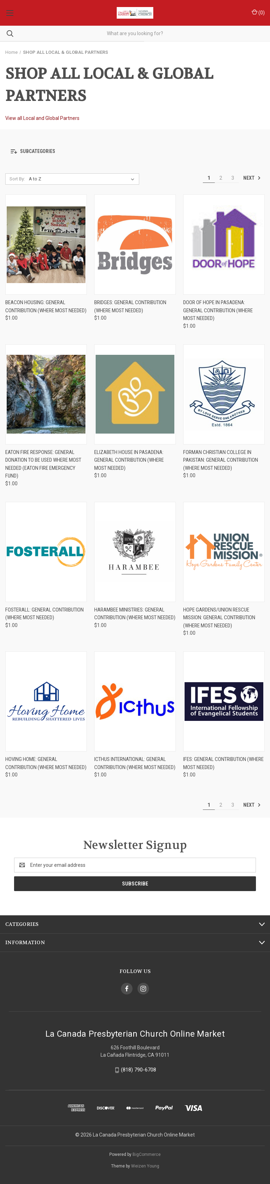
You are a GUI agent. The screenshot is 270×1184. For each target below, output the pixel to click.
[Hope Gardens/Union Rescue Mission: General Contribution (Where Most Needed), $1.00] (224, 552)
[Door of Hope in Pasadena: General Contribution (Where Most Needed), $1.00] (224, 244)
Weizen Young (145, 1166)
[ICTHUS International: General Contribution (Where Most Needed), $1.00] (135, 701)
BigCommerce (147, 1154)
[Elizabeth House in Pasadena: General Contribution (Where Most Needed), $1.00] (135, 394)
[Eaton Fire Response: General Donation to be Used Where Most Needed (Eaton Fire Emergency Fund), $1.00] (46, 394)
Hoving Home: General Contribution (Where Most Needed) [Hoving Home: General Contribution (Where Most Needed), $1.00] (45, 763)
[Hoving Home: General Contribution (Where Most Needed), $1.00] (46, 701)
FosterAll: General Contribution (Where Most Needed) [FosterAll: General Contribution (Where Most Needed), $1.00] (44, 614)
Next (252, 177)
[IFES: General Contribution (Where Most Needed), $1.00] (224, 701)
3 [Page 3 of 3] (232, 178)
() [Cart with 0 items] (258, 12)
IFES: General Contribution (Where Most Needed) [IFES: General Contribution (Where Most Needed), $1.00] (223, 763)
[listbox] (83, 179)
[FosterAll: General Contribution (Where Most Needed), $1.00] (46, 552)
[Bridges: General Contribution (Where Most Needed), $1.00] (135, 244)
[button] (135, 151)
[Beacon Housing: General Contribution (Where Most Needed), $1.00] (46, 244)
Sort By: (17, 178)
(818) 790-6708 (138, 1070)
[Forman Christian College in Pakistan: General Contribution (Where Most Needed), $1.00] (224, 394)
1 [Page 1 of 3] (208, 178)
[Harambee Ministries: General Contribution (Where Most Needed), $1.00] (135, 552)
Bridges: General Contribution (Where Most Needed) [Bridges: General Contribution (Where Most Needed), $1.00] (130, 306)
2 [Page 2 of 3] (220, 178)
